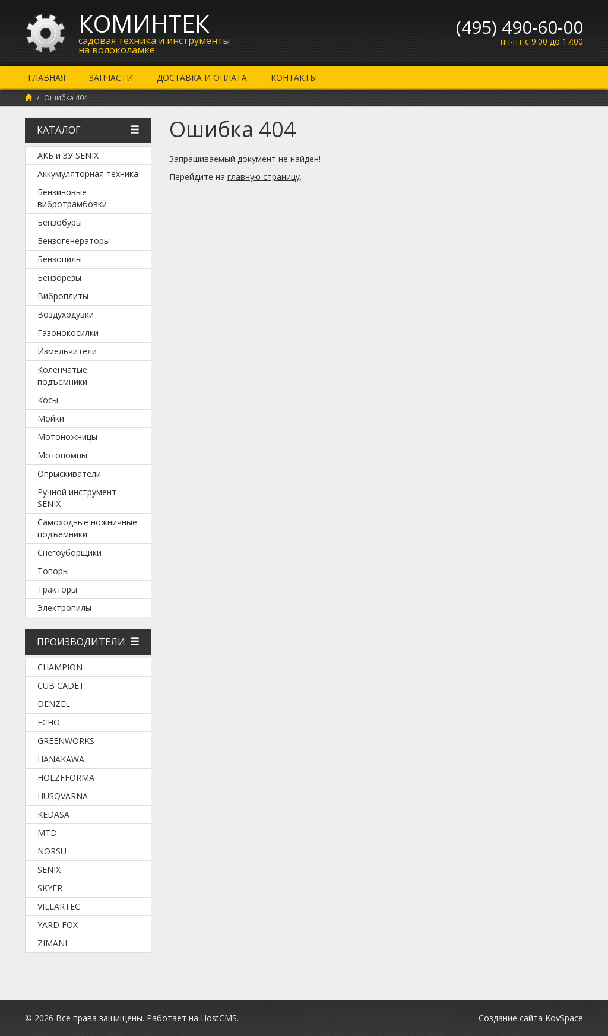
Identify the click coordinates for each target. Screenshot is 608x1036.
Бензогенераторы (73, 240)
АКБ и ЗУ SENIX (68, 155)
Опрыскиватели (69, 473)
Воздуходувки (65, 314)
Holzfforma (65, 777)
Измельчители (67, 351)
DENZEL (53, 703)
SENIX (49, 869)
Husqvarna (62, 795)
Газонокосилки (68, 332)
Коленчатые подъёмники (62, 375)
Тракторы (57, 589)
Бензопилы (59, 259)
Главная (46, 77)
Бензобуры (59, 222)
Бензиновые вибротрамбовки (72, 198)
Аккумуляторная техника (87, 173)
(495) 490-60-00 (519, 27)
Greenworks (65, 740)
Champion (60, 667)
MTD (47, 832)
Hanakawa (60, 759)
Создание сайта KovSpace (531, 1018)
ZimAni (52, 943)
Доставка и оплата (202, 77)
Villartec (58, 906)
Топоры (53, 570)
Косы (47, 399)
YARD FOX (57, 924)
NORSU (51, 851)
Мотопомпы (62, 455)
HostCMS (219, 1018)
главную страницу (263, 176)
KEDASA (53, 814)
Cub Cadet (60, 685)
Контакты (294, 77)
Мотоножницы (67, 436)
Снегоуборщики (69, 552)
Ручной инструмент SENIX (76, 497)
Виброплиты (62, 296)
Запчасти (111, 77)
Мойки (50, 418)
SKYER (49, 888)
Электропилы (64, 607)
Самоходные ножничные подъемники (87, 528)
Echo (48, 722)
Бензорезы (59, 277)
